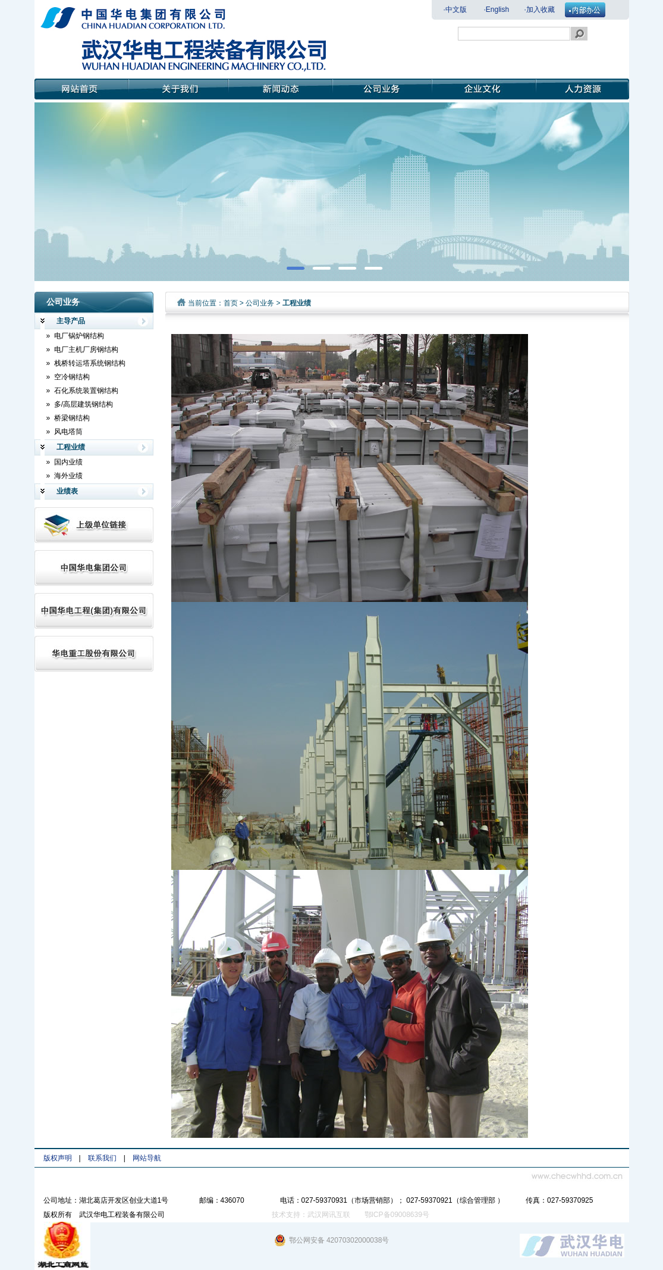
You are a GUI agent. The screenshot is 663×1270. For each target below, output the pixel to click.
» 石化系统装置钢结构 (82, 390)
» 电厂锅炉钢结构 (75, 336)
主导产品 (62, 321)
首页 (231, 303)
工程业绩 (62, 447)
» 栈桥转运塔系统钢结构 (85, 363)
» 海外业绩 (64, 476)
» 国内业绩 (64, 462)
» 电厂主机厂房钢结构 (82, 349)
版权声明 (57, 1158)
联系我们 (102, 1158)
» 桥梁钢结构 (68, 418)
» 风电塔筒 (64, 432)
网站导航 (147, 1158)
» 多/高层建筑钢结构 (80, 404)
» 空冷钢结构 (68, 377)
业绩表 (59, 491)
